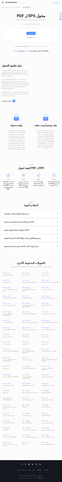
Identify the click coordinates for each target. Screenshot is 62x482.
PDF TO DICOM (26, 428)
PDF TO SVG (45, 312)
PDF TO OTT (45, 335)
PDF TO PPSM (7, 375)
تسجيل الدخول (56, 2)
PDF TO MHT (45, 383)
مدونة (34, 469)
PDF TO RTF (6, 335)
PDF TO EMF (45, 421)
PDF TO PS (45, 273)
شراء (29, 469)
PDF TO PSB (45, 442)
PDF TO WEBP (45, 428)
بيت (14, 469)
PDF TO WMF (25, 421)
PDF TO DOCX (45, 320)
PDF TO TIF (45, 398)
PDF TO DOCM (26, 320)
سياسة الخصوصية (22, 478)
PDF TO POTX (45, 358)
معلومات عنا (46, 469)
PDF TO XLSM (6, 287)
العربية (41, 478)
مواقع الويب (39, 469)
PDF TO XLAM (26, 303)
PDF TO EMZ (25, 435)
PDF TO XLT (25, 296)
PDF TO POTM (26, 366)
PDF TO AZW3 (7, 398)
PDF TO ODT (25, 335)
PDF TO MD (25, 342)
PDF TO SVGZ (6, 442)
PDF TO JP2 (6, 435)
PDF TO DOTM (26, 327)
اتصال (35, 478)
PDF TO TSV (6, 303)
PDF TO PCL (6, 280)
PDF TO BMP (25, 413)
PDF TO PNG (45, 405)
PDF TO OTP (25, 358)
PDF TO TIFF (25, 398)
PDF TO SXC (25, 312)
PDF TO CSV (45, 303)
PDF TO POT (6, 366)
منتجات (18, 469)
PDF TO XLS (25, 280)
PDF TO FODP (26, 375)
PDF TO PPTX (26, 349)
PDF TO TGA (25, 442)
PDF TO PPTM (45, 366)
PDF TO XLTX (6, 296)
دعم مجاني (24, 469)
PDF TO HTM (45, 375)
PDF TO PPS (6, 349)
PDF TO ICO (45, 413)
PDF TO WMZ (45, 435)
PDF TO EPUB (26, 390)
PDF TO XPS (6, 273)
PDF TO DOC (6, 320)
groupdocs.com (28, 24)
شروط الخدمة (25, 46)
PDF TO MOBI (45, 390)
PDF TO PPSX (45, 349)
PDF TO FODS (6, 312)
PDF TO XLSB (26, 287)
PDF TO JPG (6, 405)
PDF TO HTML (7, 383)
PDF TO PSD (6, 421)
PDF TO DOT (6, 327)
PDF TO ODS (45, 287)
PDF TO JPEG (26, 405)
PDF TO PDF (6, 390)
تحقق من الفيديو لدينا (6, 101)
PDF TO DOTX (45, 327)
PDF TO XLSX (45, 280)
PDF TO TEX (25, 273)
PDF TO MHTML (26, 383)
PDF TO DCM (6, 428)
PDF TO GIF (6, 413)
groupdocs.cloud (36, 24)
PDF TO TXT (6, 342)
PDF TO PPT (45, 342)
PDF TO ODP (6, 358)
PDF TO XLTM (45, 296)
